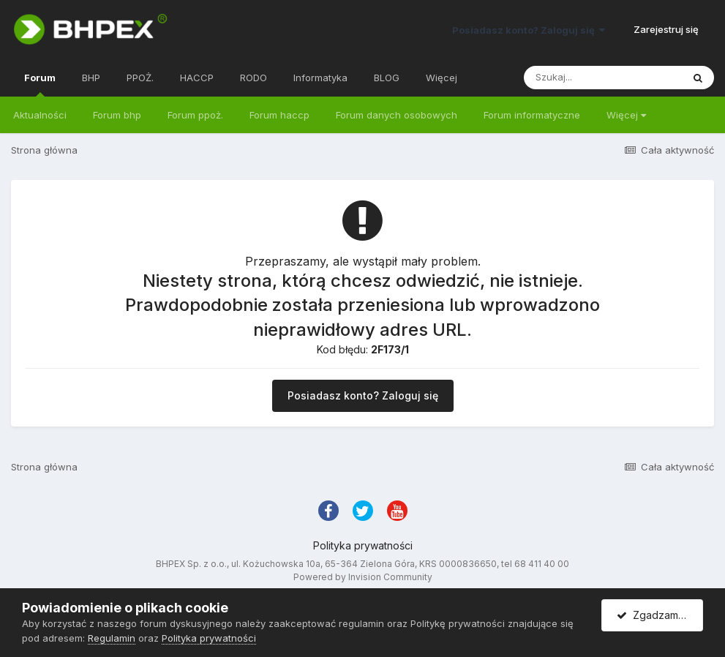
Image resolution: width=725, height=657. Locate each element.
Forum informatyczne (532, 115)
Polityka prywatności (363, 545)
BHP (91, 77)
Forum (40, 84)
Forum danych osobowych (396, 115)
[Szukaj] (603, 77)
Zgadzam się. (656, 615)
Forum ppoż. (195, 115)
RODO (253, 77)
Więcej (626, 115)
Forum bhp (117, 115)
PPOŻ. (140, 77)
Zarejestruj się (666, 29)
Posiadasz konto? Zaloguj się (528, 30)
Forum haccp (279, 115)
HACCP (197, 77)
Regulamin (111, 638)
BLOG (386, 77)
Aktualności (40, 115)
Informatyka (320, 77)
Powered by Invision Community (362, 576)
